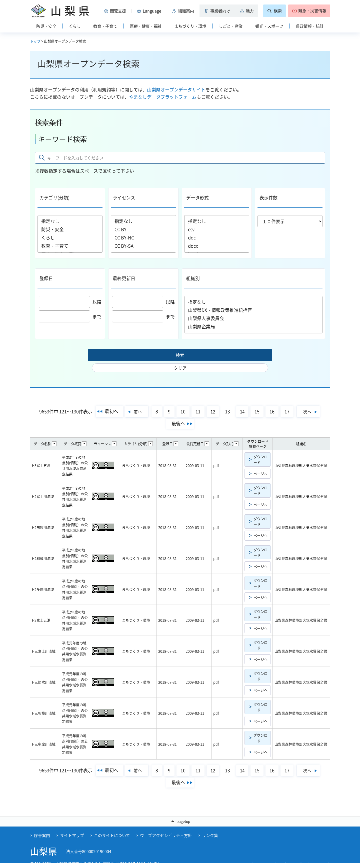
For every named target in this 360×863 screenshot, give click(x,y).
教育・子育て (70, 246)
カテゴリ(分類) (55, 197)
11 (197, 401)
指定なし (70, 221)
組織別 (193, 278)
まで (70, 316)
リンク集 (210, 825)
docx (217, 246)
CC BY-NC (143, 237)
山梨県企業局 (253, 326)
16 (272, 401)
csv (217, 229)
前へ (134, 401)
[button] (116, 10)
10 (182, 401)
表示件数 (269, 197)
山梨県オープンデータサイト (176, 89)
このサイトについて (112, 825)
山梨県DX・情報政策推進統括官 (253, 310)
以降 (70, 302)
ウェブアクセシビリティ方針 (166, 825)
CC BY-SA (143, 246)
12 (212, 401)
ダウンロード (261, 449)
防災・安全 (70, 229)
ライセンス (124, 197)
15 (257, 401)
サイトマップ (72, 825)
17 (287, 401)
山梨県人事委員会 (253, 318)
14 (242, 401)
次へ (310, 401)
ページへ (261, 463)
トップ (35, 40)
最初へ (106, 401)
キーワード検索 (62, 139)
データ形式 (197, 197)
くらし (70, 237)
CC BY (143, 229)
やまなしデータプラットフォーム (162, 96)
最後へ (178, 413)
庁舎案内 (42, 825)
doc (217, 237)
